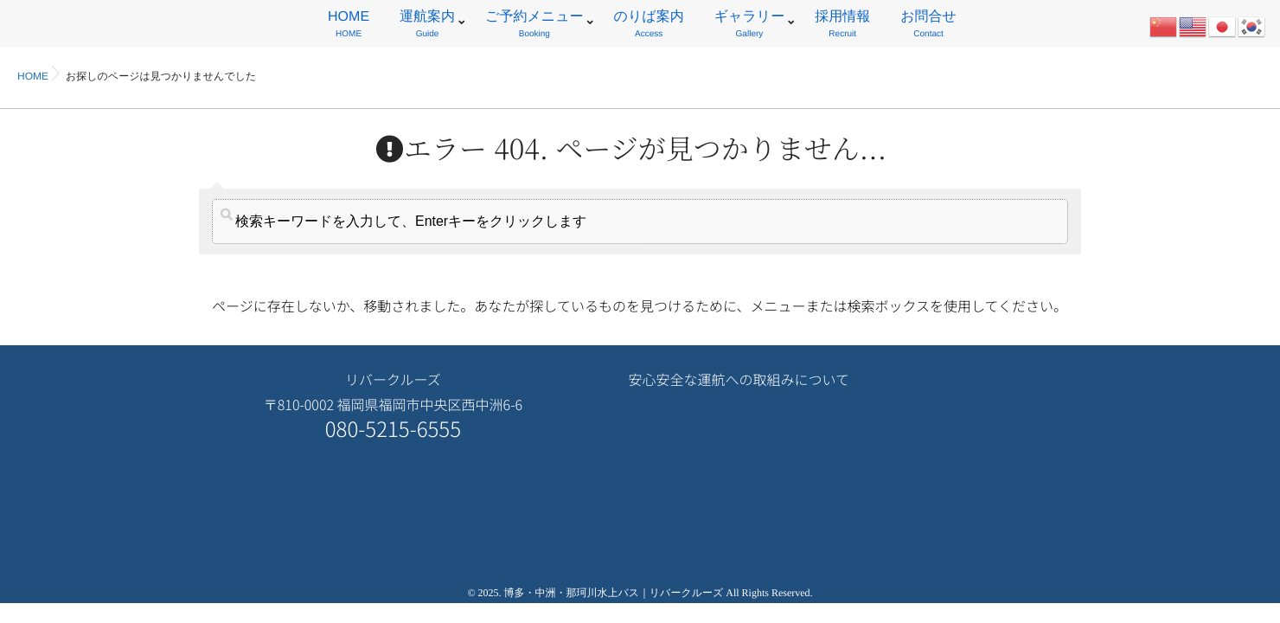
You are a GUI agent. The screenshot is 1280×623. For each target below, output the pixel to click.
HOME (348, 26)
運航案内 (427, 26)
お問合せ (928, 26)
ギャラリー (749, 26)
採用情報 (842, 26)
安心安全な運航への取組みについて (738, 379)
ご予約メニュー (534, 26)
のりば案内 (649, 26)
